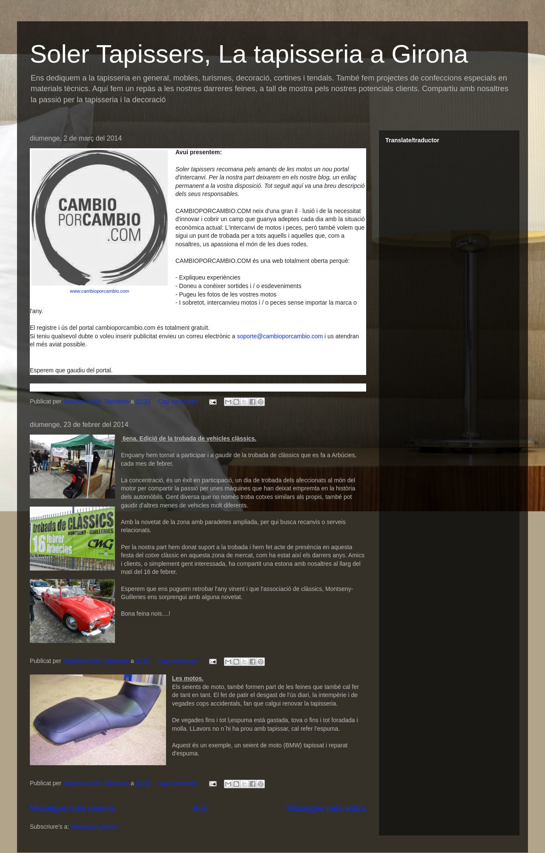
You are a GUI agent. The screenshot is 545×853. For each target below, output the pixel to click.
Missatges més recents (72, 808)
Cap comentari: (179, 401)
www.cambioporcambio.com (99, 291)
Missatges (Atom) (94, 826)
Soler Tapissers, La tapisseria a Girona (249, 54)
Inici (200, 808)
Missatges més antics (326, 808)
